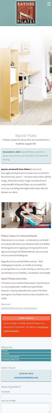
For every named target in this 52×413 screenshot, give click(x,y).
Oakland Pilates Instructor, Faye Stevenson (19, 308)
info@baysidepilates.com (26, 377)
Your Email (5, 391)
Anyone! (5, 351)
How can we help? (8, 400)
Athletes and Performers (10, 357)
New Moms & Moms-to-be (10, 360)
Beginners (5, 354)
